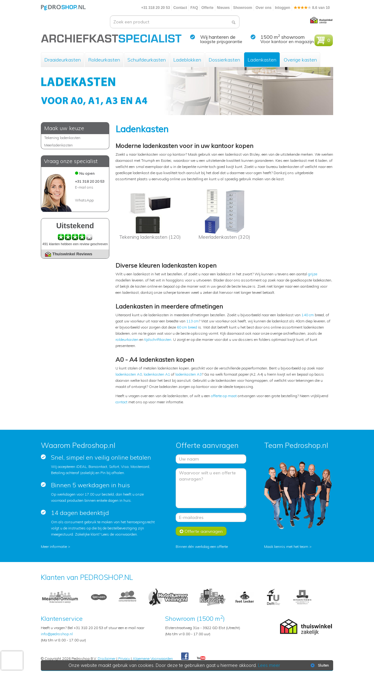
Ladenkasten (261, 60)
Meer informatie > (55, 546)
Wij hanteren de (218, 37)
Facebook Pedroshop (185, 656)
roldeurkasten (126, 339)
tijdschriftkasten (157, 339)
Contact (180, 8)
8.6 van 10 (312, 8)
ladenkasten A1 (157, 374)
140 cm (308, 315)
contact (121, 402)
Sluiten (319, 665)
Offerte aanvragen (201, 531)
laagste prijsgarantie (221, 41)
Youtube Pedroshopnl (201, 658)
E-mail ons (84, 187)
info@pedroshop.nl (57, 634)
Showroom (242, 8)
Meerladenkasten (58, 145)
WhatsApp (84, 200)
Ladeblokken (187, 60)
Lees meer (269, 665)
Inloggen (282, 8)
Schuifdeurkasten (146, 60)
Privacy (124, 658)
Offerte (207, 8)
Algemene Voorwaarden (153, 658)
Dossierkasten (224, 60)
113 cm (192, 321)
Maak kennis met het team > (288, 546)
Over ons (263, 8)
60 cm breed (187, 327)
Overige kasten (300, 60)
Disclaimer (106, 658)
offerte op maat (224, 395)
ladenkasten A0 (128, 374)
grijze (312, 274)
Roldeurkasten (104, 60)
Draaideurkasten (62, 60)
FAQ (194, 8)
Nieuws (223, 8)
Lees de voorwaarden (119, 534)
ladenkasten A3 (188, 374)
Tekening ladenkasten (62, 137)
